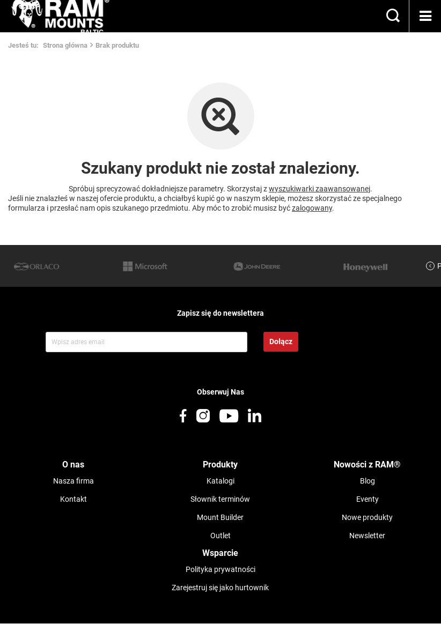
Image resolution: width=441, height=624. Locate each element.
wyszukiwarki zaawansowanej (319, 188)
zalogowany (312, 208)
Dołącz (280, 341)
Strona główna (65, 45)
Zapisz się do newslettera (220, 313)
